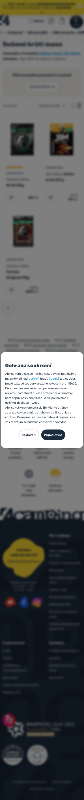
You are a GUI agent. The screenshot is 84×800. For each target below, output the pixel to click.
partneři (34, 378)
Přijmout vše (53, 435)
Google (53, 378)
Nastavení (29, 435)
